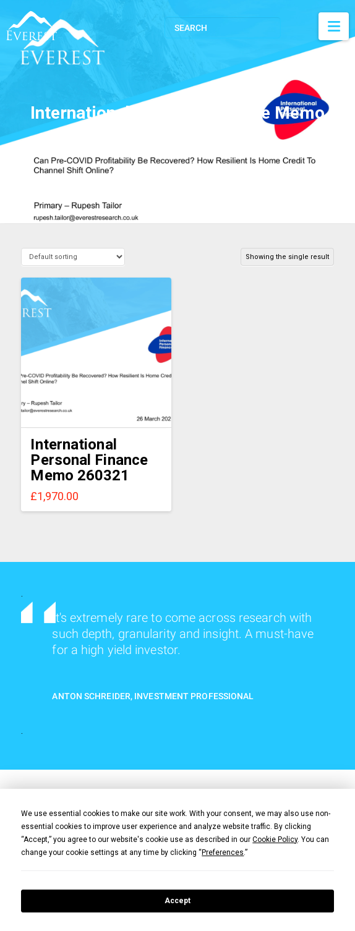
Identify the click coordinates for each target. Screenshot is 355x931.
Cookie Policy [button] (274, 839)
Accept (177, 900)
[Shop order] (72, 257)
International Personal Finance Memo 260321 (89, 460)
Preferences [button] (223, 852)
